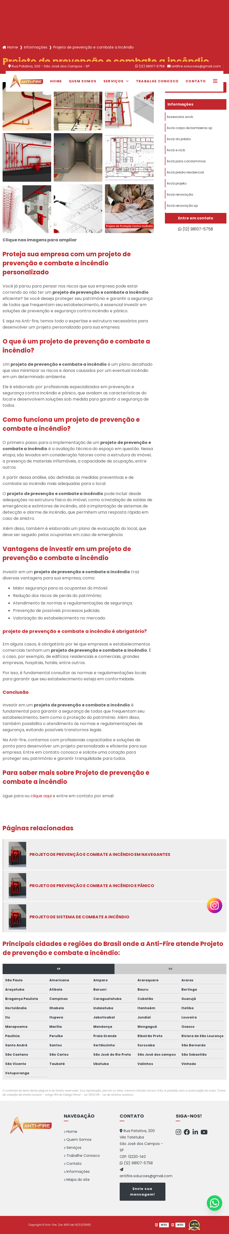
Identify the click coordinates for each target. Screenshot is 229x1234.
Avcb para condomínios (186, 163)
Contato (196, 81)
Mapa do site (77, 1179)
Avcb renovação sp (182, 210)
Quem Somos (82, 81)
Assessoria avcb (180, 117)
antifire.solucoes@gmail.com (194, 66)
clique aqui (41, 796)
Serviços (114, 81)
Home (56, 81)
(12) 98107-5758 (150, 66)
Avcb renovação (180, 198)
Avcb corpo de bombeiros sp (189, 128)
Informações (77, 1171)
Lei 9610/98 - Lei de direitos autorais (108, 1095)
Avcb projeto (176, 187)
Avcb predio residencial (185, 175)
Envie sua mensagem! (142, 1191)
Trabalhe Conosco (157, 81)
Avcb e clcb (176, 152)
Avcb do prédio (179, 140)
